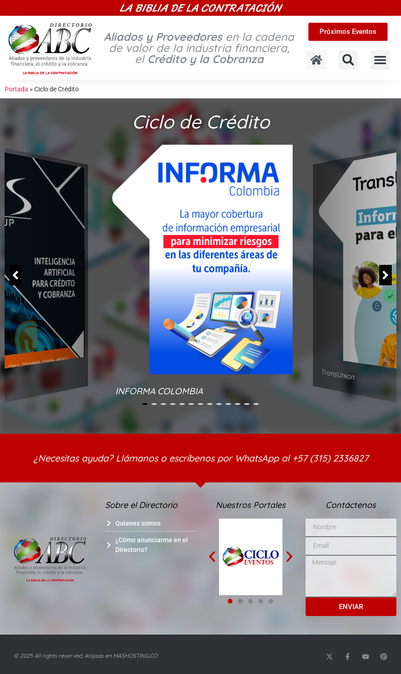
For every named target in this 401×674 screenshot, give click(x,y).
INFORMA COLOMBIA (159, 391)
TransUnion (337, 374)
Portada (16, 89)
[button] (348, 60)
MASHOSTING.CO (135, 655)
